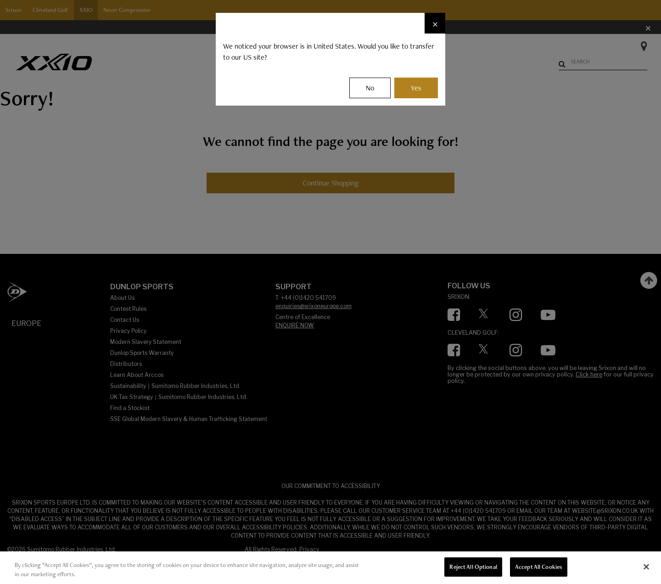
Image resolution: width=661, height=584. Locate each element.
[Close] (435, 23)
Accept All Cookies (538, 567)
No (370, 88)
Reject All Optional (473, 567)
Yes (416, 88)
